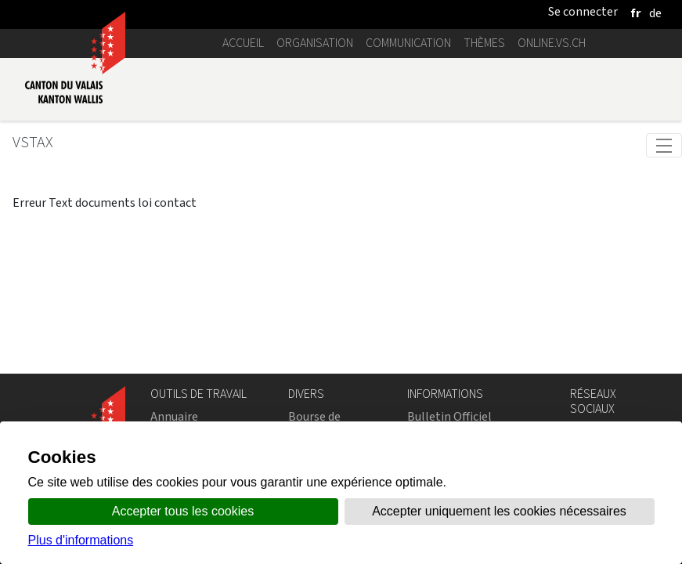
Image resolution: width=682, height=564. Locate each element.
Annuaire (174, 416)
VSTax (33, 143)
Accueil (243, 42)
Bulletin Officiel (449, 416)
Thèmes (484, 42)
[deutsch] (655, 13)
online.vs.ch (552, 42)
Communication (408, 42)
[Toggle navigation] (664, 145)
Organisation (314, 42)
